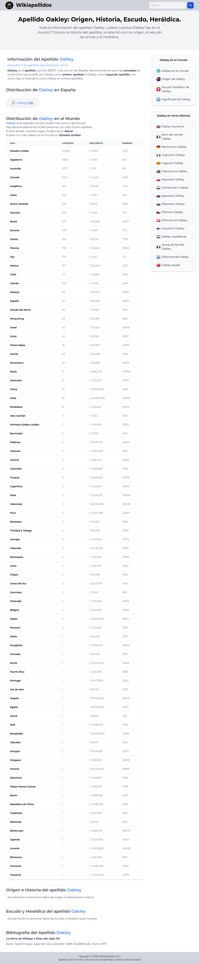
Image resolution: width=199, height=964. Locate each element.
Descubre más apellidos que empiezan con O (38, 65)
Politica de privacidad (128, 959)
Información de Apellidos (99, 959)
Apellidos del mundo (70, 959)
